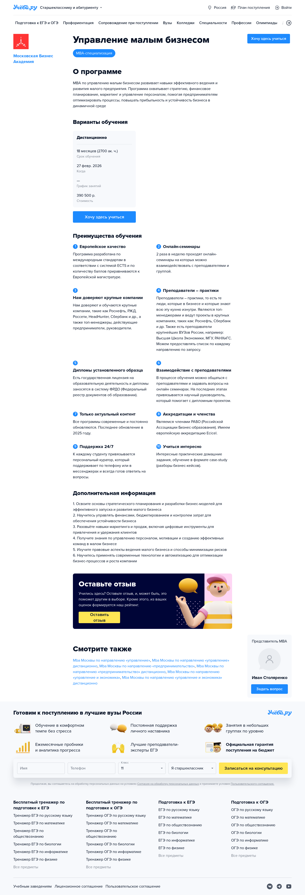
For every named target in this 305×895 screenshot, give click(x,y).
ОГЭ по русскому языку (252, 809)
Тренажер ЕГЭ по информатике (40, 851)
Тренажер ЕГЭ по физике (35, 859)
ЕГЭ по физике (171, 848)
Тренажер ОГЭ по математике (112, 823)
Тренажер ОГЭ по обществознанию (101, 833)
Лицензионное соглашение (79, 886)
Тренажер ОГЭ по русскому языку (116, 815)
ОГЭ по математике (248, 817)
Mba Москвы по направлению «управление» (111, 660)
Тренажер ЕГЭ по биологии (37, 844)
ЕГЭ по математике (175, 817)
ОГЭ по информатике (249, 840)
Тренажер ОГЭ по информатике (113, 851)
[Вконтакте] (270, 886)
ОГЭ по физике (244, 848)
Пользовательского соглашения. (252, 783)
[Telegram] (279, 886)
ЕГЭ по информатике (176, 840)
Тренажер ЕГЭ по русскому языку (42, 815)
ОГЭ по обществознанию (253, 825)
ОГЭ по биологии (246, 832)
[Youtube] (289, 886)
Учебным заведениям (32, 886)
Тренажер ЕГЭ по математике (39, 823)
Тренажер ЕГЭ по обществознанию (28, 833)
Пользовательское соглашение (133, 886)
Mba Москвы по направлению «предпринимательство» (147, 666)
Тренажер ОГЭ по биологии (110, 844)
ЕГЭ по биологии (173, 832)
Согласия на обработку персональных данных (168, 783)
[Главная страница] (25, 8)
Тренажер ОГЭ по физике (108, 859)
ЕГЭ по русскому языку (178, 809)
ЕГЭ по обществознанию (180, 825)
